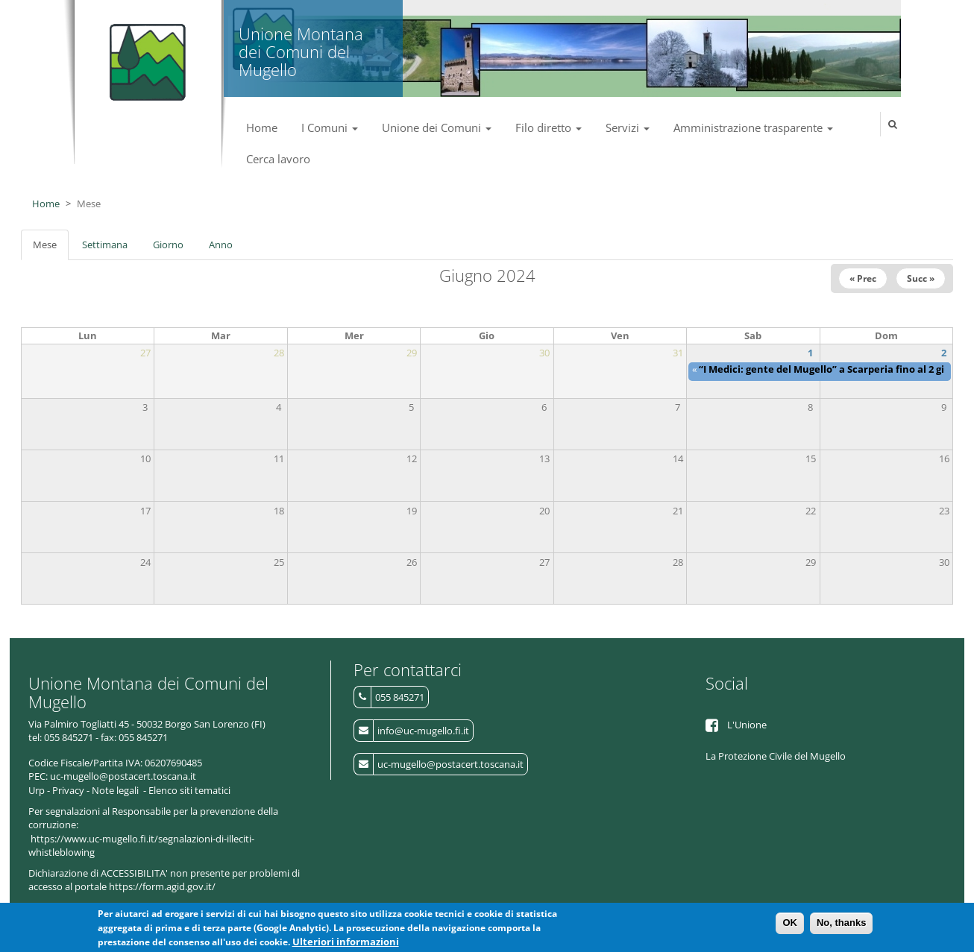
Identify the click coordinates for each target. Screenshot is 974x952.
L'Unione (747, 724)
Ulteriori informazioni (345, 944)
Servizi (628, 127)
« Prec (862, 278)
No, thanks (841, 925)
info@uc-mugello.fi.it (423, 730)
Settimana (105, 244)
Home (261, 127)
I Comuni (329, 127)
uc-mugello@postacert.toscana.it (450, 764)
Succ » (920, 278)
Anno (221, 244)
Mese (51, 249)
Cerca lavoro (278, 158)
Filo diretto (548, 127)
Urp (36, 790)
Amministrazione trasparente (753, 127)
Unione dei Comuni (436, 127)
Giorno (168, 244)
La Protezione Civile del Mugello (776, 756)
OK (789, 925)
